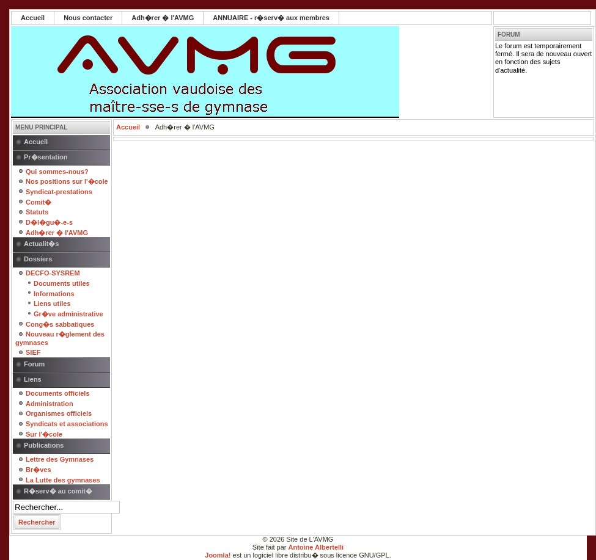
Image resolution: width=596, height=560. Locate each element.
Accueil (33, 17)
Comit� (38, 202)
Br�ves (38, 469)
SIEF (33, 352)
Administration (49, 403)
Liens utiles (52, 303)
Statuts (37, 212)
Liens (33, 379)
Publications (44, 445)
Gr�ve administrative (68, 314)
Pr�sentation (46, 157)
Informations (54, 293)
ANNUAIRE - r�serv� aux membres (271, 17)
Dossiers (38, 259)
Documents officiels (58, 393)
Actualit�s (41, 243)
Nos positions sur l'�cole (67, 181)
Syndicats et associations (67, 423)
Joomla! (217, 555)
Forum (34, 364)
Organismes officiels (59, 413)
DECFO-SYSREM (53, 273)
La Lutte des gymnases (63, 480)
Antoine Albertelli (316, 547)
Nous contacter (88, 17)
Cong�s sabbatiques (60, 324)
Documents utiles (62, 283)
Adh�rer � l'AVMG (162, 17)
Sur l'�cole (44, 434)
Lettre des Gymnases (60, 459)
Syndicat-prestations (59, 191)
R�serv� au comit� (58, 491)
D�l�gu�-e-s (49, 222)
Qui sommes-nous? (57, 171)
